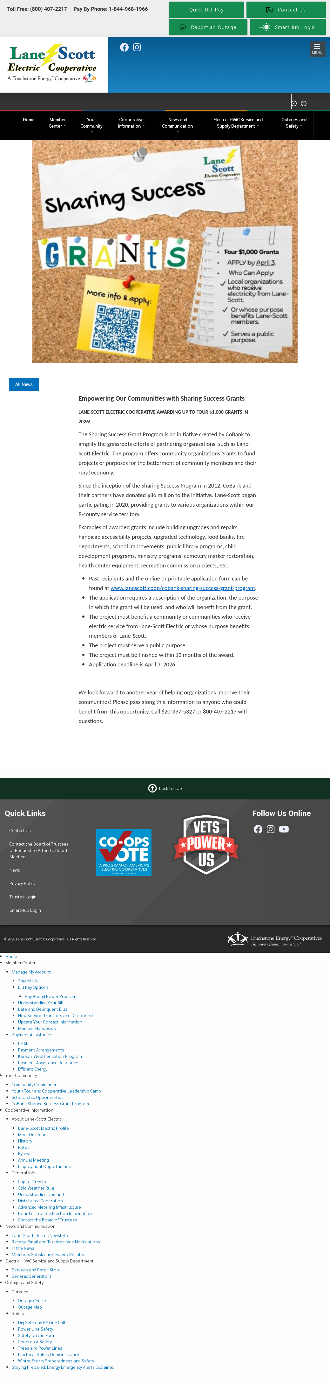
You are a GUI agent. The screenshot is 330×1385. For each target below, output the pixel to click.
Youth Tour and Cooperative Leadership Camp (56, 1090)
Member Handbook (37, 1028)
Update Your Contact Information (50, 1021)
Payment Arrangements (41, 1049)
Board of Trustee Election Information (55, 1213)
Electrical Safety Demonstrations (50, 1354)
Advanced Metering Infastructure (49, 1207)
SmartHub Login (25, 910)
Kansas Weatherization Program (50, 1056)
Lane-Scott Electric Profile (43, 1128)
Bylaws (24, 1153)
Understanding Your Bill (41, 1002)
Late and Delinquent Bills (42, 1009)
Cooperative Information (131, 122)
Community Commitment (35, 1084)
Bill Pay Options (33, 987)
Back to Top (170, 788)
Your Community (91, 124)
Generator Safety (35, 1341)
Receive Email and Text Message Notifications (56, 1241)
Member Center (57, 122)
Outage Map (30, 1307)
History (25, 1140)
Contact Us (20, 830)
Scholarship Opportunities (38, 1097)
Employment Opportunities (44, 1166)
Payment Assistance (31, 1034)
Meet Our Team (33, 1134)
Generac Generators (31, 1276)
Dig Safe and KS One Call (41, 1322)
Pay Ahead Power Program (50, 996)
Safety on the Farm (36, 1335)
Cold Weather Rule (36, 1188)
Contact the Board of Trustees (47, 1219)
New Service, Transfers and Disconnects (57, 1015)
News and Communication (177, 124)
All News (24, 384)
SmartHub (28, 980)
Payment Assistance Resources (48, 1062)
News (15, 870)
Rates (24, 1147)
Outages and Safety (294, 122)
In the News (23, 1248)
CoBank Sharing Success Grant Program (50, 1103)
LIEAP (23, 1043)
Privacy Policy (22, 883)
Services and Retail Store (36, 1269)
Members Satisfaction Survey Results (48, 1254)
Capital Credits (32, 1181)
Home (29, 119)
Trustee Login (23, 896)
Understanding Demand (41, 1194)
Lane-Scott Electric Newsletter (41, 1235)
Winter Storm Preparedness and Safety (56, 1360)
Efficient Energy (32, 1069)
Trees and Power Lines (40, 1348)
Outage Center (32, 1300)
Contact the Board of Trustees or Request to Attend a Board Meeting (39, 850)
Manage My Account (31, 971)
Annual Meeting (33, 1160)
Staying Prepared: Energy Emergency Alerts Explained (63, 1367)
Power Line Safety (35, 1329)
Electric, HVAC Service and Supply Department (238, 122)
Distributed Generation (40, 1200)
